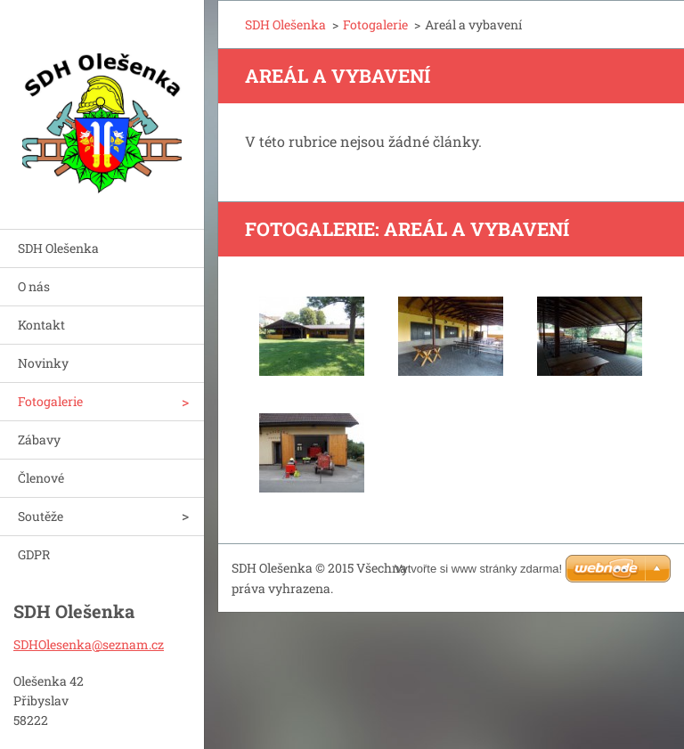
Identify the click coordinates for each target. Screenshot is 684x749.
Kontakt (41, 324)
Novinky (43, 362)
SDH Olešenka (58, 248)
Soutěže (40, 516)
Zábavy (39, 439)
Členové (41, 477)
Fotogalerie (50, 401)
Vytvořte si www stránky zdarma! (478, 568)
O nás (34, 286)
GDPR (34, 554)
